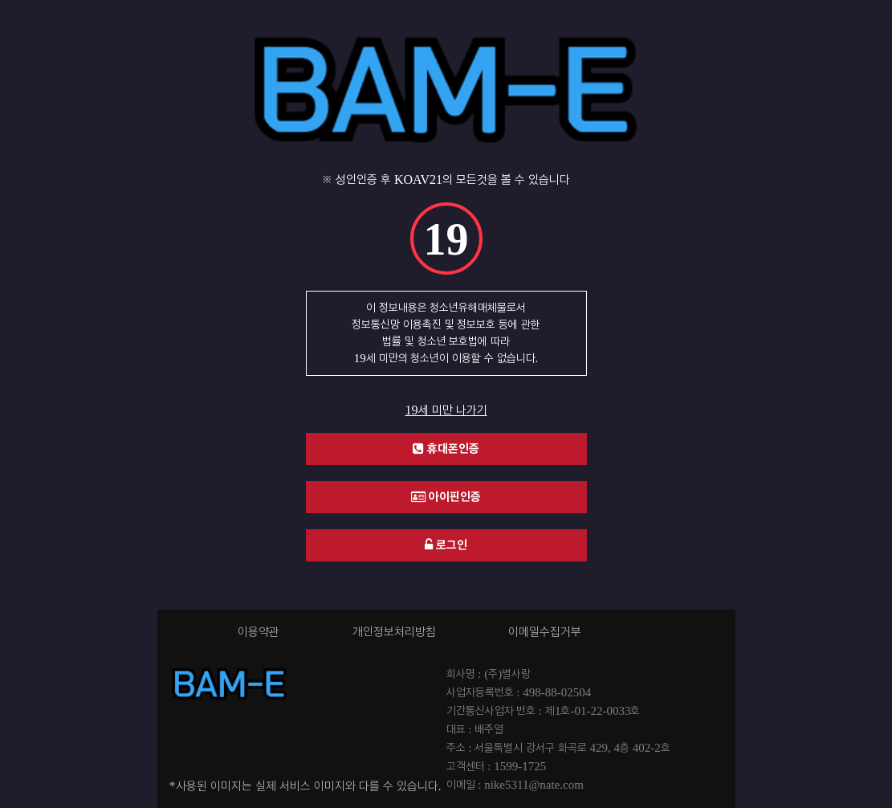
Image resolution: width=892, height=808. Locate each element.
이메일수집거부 (544, 632)
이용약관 (258, 632)
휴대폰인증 (446, 448)
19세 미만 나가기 (446, 410)
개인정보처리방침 (394, 632)
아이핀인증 (446, 496)
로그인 (446, 545)
